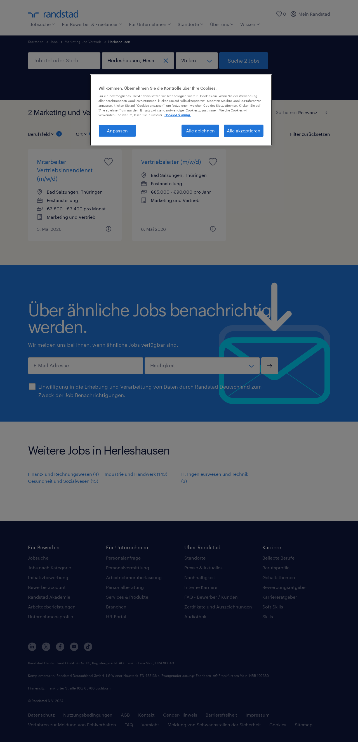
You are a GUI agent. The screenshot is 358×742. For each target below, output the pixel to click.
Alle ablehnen (200, 130)
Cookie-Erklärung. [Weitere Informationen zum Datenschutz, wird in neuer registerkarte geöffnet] (177, 115)
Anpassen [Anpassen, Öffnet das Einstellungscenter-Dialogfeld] (117, 130)
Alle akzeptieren (243, 130)
